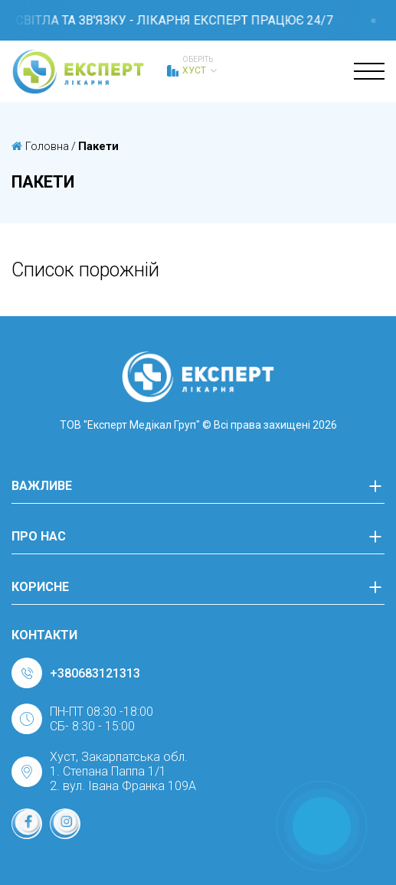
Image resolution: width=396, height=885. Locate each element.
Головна (40, 146)
